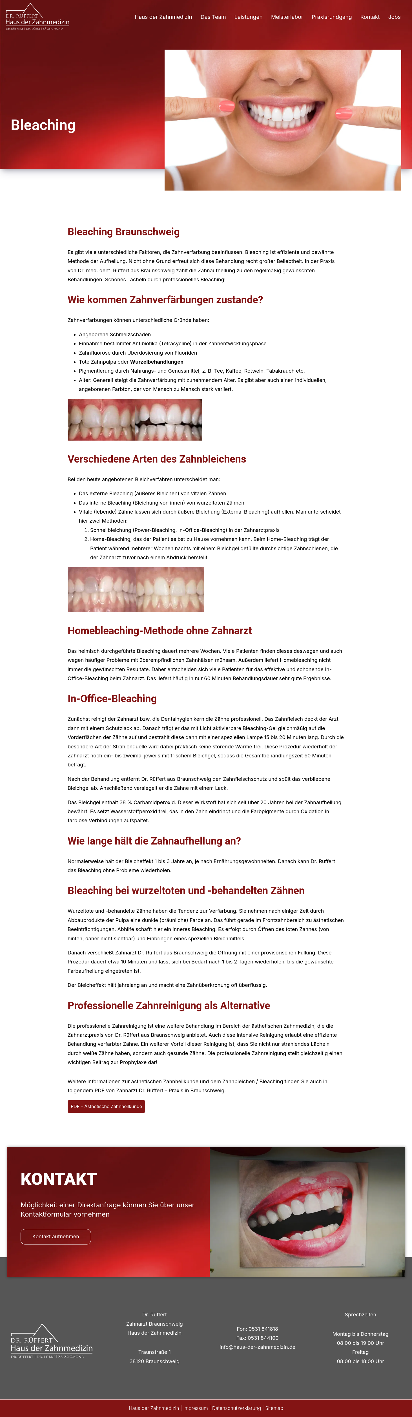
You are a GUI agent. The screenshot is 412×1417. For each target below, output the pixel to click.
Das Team (213, 17)
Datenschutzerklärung (236, 1408)
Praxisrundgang (332, 17)
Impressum (195, 1408)
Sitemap (274, 1408)
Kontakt (370, 17)
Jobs (394, 17)
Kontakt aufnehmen (55, 1236)
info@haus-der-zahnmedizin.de (257, 1347)
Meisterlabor (287, 17)
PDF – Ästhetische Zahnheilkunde (106, 1106)
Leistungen (248, 17)
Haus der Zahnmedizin (163, 17)
